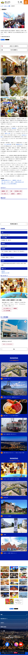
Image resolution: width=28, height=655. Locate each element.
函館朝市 (3, 271)
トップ (1, 6)
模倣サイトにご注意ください (14, 635)
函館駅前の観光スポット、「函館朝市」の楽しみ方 (11, 180)
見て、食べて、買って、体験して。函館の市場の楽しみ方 (13, 182)
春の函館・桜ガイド (7, 378)
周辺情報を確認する (18, 224)
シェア (2, 39)
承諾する (15, 652)
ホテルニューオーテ (7, 341)
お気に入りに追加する (10, 46)
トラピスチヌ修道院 (7, 516)
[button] (1, 296)
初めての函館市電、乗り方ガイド (9, 434)
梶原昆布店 (14, 128)
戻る (8, 349)
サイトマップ (17, 637)
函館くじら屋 (7, 133)
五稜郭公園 (5, 497)
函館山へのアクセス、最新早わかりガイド (11, 397)
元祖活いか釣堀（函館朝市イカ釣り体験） (12, 300)
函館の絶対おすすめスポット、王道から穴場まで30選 (13, 452)
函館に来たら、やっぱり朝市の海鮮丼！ (9, 183)
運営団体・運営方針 (9, 637)
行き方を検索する (9, 50)
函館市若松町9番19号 (6, 36)
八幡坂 (4, 534)
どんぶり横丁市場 (7, 144)
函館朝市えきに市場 (5, 272)
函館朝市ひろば (19, 144)
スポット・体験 (7, 6)
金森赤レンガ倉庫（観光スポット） (10, 553)
